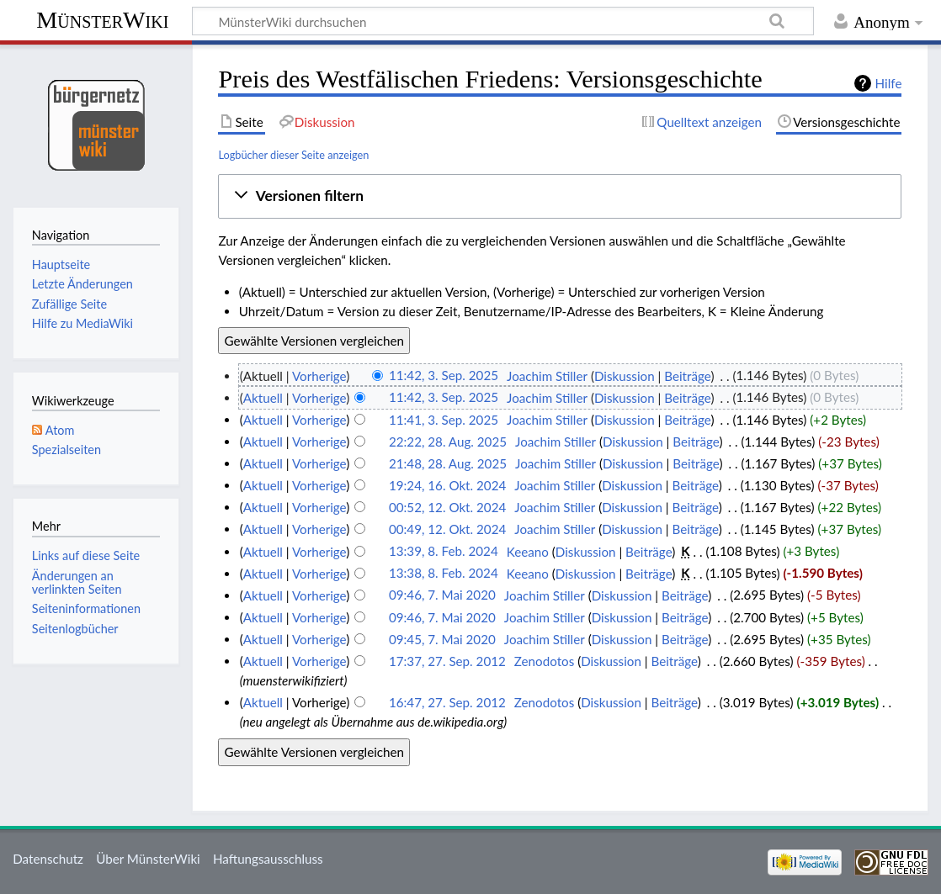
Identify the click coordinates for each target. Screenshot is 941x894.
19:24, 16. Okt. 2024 (447, 485)
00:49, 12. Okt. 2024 (447, 529)
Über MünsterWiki (148, 858)
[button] (560, 196)
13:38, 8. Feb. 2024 (443, 573)
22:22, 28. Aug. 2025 (448, 441)
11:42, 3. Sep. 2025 (443, 376)
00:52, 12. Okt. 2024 (447, 507)
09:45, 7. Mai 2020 (442, 639)
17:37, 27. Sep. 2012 (447, 661)
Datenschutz (48, 858)
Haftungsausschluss (268, 858)
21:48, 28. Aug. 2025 (448, 463)
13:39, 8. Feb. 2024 (443, 551)
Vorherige (319, 376)
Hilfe (888, 83)
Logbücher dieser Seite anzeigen (293, 154)
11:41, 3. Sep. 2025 (443, 419)
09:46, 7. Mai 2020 (442, 595)
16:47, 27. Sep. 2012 (447, 702)
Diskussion (624, 376)
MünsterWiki (102, 20)
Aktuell (263, 397)
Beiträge (687, 376)
